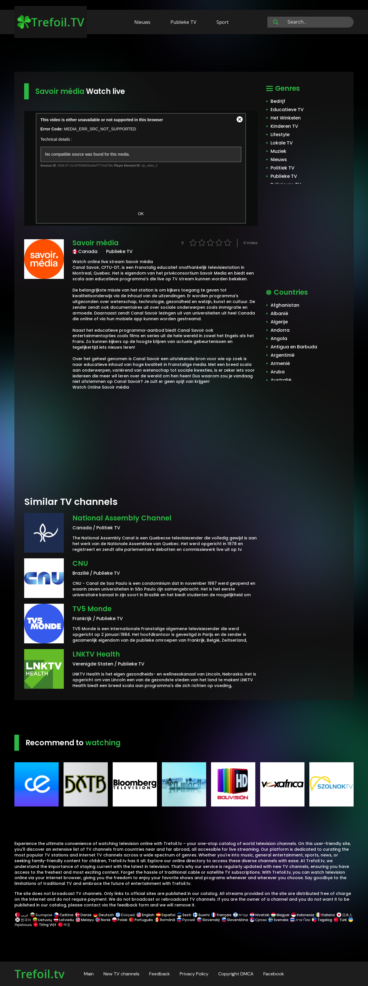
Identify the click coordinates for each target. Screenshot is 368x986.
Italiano (325, 914)
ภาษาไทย (300, 919)
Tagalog (322, 919)
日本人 (344, 914)
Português (141, 919)
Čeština (63, 914)
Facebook (273, 974)
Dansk (83, 914)
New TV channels (121, 974)
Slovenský (208, 919)
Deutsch (103, 914)
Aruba (278, 371)
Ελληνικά (125, 914)
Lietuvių (42, 919)
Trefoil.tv (39, 974)
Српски (258, 919)
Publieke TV (183, 22)
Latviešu (64, 919)
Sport (222, 22)
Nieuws (142, 22)
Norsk (103, 919)
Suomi (201, 914)
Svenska (278, 919)
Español (165, 914)
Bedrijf (278, 101)
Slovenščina (235, 919)
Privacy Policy (194, 974)
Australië (281, 380)
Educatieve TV (287, 109)
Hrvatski (259, 914)
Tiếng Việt (44, 924)
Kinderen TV (284, 126)
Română (165, 919)
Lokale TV (282, 143)
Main (89, 974)
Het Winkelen (286, 118)
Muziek (278, 151)
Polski (119, 919)
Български (41, 914)
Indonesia (302, 914)
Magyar (280, 914)
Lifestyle (280, 134)
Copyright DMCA (236, 974)
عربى (21, 914)
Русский (186, 919)
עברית (240, 914)
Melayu (85, 919)
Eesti (184, 914)
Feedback (159, 974)
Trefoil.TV (50, 22)
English (145, 914)
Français (221, 914)
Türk (340, 919)
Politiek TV (282, 168)
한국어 (23, 919)
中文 (63, 924)
